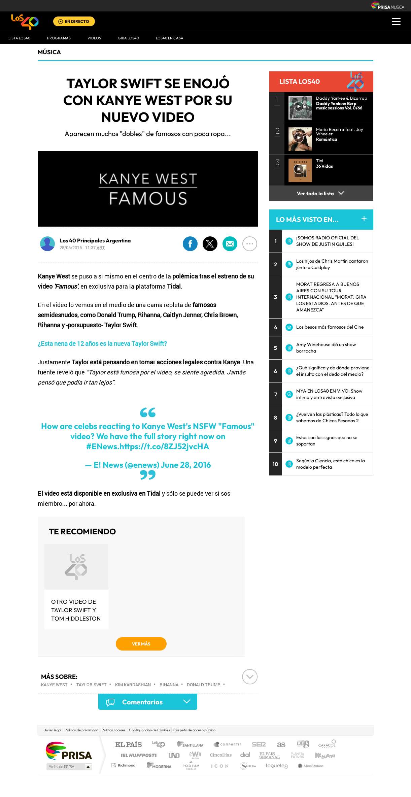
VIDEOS (94, 38)
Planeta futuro (294, 755)
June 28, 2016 (186, 465)
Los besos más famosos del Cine (330, 327)
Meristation (310, 765)
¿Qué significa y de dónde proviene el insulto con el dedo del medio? (333, 371)
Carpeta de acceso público (194, 730)
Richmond (124, 765)
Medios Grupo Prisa (68, 767)
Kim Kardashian (133, 685)
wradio (194, 755)
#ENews (101, 446)
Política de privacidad (81, 730)
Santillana (192, 745)
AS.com (278, 745)
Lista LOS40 (19, 38)
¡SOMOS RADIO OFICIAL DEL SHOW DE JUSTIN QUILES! (327, 241)
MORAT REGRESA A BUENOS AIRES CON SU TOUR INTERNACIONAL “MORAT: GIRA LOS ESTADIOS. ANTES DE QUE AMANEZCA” (331, 297)
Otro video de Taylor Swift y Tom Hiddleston (76, 610)
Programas (59, 38)
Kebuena (319, 755)
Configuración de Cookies (149, 730)
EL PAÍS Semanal (270, 755)
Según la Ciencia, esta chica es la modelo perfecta (330, 464)
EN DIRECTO (77, 21)
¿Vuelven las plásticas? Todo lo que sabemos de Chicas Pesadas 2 (332, 417)
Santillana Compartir (228, 745)
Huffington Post (137, 755)
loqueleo (277, 765)
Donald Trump (203, 685)
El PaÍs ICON (219, 765)
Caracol (325, 745)
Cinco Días (220, 755)
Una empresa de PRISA (68, 750)
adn (300, 745)
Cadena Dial (245, 755)
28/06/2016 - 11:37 (82, 247)
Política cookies (114, 730)
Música (49, 52)
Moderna (157, 765)
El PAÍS (128, 745)
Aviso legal (52, 730)
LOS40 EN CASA (169, 38)
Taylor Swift (91, 685)
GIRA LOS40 (128, 38)
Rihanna (169, 685)
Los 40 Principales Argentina (95, 240)
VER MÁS (141, 643)
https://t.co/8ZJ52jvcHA (164, 446)
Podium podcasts (190, 765)
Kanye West (54, 685)
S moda (247, 765)
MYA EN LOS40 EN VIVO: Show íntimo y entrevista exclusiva (329, 394)
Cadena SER (257, 745)
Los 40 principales (160, 745)
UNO (174, 755)
